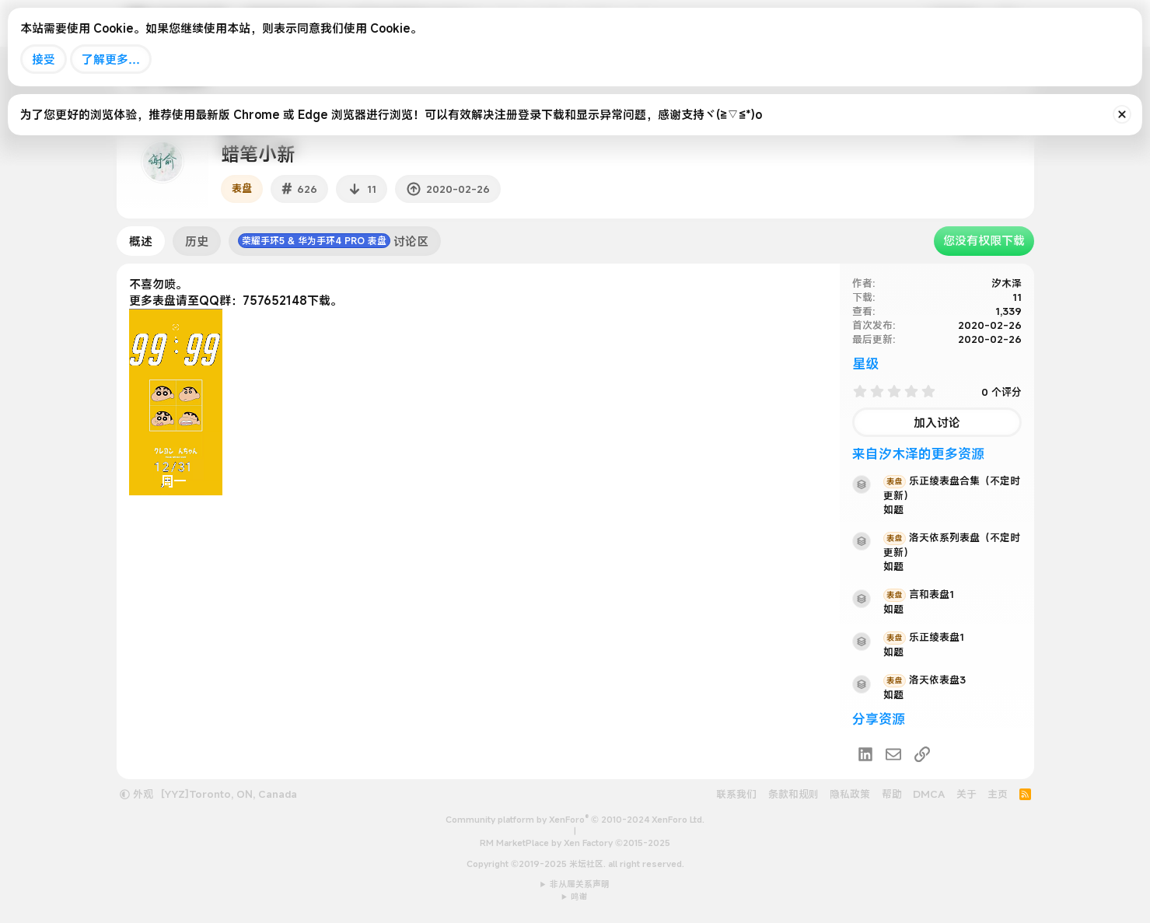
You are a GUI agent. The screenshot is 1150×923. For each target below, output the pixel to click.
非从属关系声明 (580, 884)
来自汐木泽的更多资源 (918, 454)
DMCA (929, 794)
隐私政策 (850, 794)
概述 (140, 241)
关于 (966, 794)
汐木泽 (1006, 283)
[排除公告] (1122, 114)
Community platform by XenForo (575, 819)
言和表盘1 (918, 594)
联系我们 (736, 794)
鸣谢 (579, 896)
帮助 (892, 794)
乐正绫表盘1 (923, 637)
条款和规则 (793, 794)
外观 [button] (136, 794)
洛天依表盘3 (924, 680)
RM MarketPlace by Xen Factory (575, 842)
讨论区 (333, 241)
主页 (997, 794)
